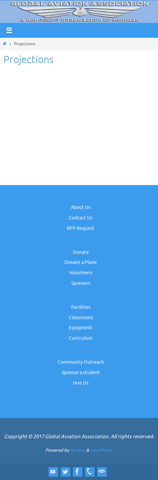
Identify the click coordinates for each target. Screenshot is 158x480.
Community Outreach (81, 362)
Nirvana (77, 450)
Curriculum (81, 338)
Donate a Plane (80, 262)
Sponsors (80, 283)
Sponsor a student (81, 373)
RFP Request (81, 228)
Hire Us (80, 383)
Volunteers (81, 273)
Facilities (80, 307)
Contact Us (81, 218)
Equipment (81, 328)
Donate (81, 252)
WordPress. (101, 450)
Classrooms (81, 318)
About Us (80, 207)
